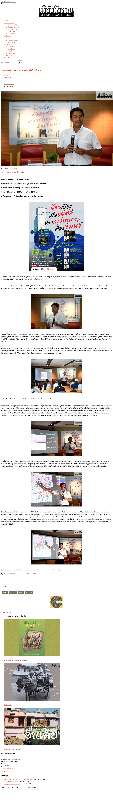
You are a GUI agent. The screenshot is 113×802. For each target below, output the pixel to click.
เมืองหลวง (5, 592)
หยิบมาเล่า (7, 44)
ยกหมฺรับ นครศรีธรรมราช (12, 784)
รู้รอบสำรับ (11, 51)
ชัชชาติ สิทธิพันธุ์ (28, 592)
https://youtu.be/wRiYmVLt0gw (50, 570)
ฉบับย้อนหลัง (11, 31)
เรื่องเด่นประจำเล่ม (13, 27)
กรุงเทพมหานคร (13, 592)
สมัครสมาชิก (8, 55)
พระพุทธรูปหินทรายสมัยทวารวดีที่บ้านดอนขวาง (18, 779)
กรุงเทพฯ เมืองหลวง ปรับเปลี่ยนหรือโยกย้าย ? (14, 172)
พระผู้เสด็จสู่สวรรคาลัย (11, 781)
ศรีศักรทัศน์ (7, 36)
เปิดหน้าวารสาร (9, 23)
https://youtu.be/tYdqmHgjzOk (26, 574)
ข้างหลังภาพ (11, 49)
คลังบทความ (11, 33)
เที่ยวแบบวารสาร (13, 42)
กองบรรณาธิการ (9, 84)
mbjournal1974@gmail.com (8, 768)
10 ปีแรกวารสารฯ (13, 29)
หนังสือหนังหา (12, 46)
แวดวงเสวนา (11, 53)
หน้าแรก (6, 20)
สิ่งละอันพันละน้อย (13, 40)
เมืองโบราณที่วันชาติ (14, 25)
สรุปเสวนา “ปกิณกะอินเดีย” (12, 749)
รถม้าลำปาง (7, 705)
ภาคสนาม (7, 38)
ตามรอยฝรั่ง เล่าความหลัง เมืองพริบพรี (15, 660)
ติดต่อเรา (7, 57)
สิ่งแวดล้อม (21, 592)
